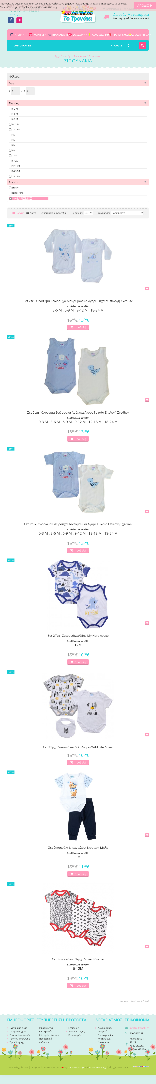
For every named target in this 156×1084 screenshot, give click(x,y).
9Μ (13, 150)
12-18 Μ (16, 129)
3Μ (13, 140)
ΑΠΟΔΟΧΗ (144, 5)
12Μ (14, 155)
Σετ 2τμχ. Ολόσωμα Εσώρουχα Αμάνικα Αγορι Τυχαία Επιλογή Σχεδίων (78, 412)
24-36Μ (16, 171)
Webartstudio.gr (76, 1067)
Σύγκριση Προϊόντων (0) (53, 213)
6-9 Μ (15, 119)
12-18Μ (16, 166)
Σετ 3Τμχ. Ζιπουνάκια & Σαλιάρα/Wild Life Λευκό (78, 747)
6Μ (13, 145)
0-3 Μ (15, 108)
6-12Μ (15, 160)
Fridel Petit (17, 192)
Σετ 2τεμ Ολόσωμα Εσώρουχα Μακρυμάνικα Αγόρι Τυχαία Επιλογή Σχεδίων (78, 301)
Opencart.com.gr (98, 1067)
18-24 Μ (16, 176)
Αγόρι (68, 56)
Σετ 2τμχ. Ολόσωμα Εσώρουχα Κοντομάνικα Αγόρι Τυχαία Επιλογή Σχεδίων (78, 524)
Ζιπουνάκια (95, 56)
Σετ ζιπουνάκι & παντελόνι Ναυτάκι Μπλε (78, 847)
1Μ (13, 134)
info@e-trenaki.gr (139, 1027)
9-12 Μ (15, 124)
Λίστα (31, 213)
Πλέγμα (18, 213)
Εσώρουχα (80, 56)
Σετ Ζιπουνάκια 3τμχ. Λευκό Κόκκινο (78, 959)
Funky (15, 187)
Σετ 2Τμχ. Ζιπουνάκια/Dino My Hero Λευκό (78, 635)
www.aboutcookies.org (44, 7)
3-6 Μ (15, 114)
